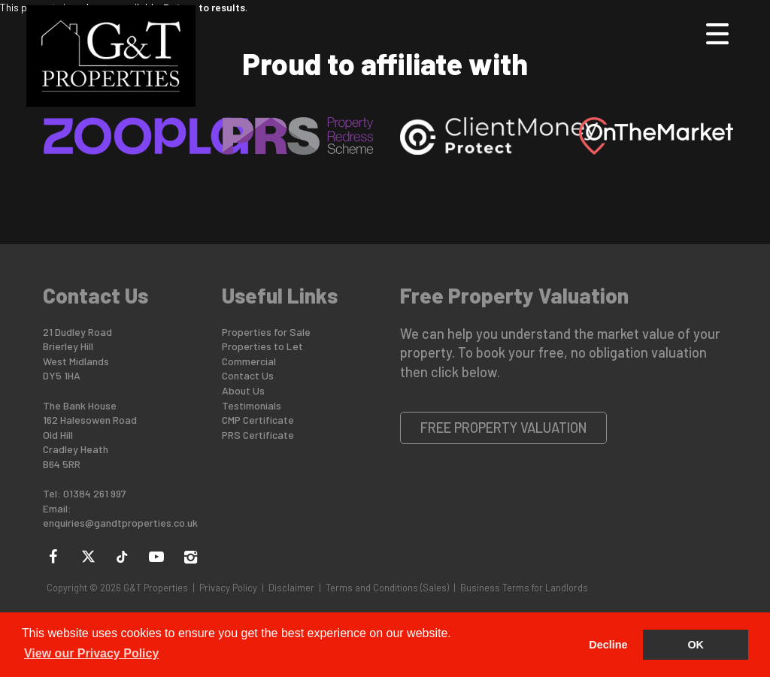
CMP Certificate (258, 419)
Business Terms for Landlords (524, 588)
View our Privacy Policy (91, 653)
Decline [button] (608, 645)
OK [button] (695, 645)
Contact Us (248, 375)
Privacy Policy (228, 588)
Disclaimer (291, 588)
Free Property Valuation (503, 427)
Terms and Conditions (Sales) (387, 588)
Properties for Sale (266, 331)
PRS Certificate (258, 434)
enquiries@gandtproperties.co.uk (120, 522)
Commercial (249, 361)
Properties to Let (262, 346)
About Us (243, 390)
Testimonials (251, 405)
